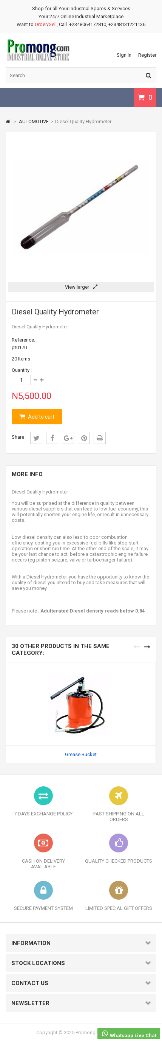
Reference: (23, 340)
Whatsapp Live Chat (128, 1034)
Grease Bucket (81, 754)
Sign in (124, 55)
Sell (53, 24)
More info (27, 474)
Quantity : (22, 370)
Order (41, 24)
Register (147, 55)
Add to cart (40, 417)
